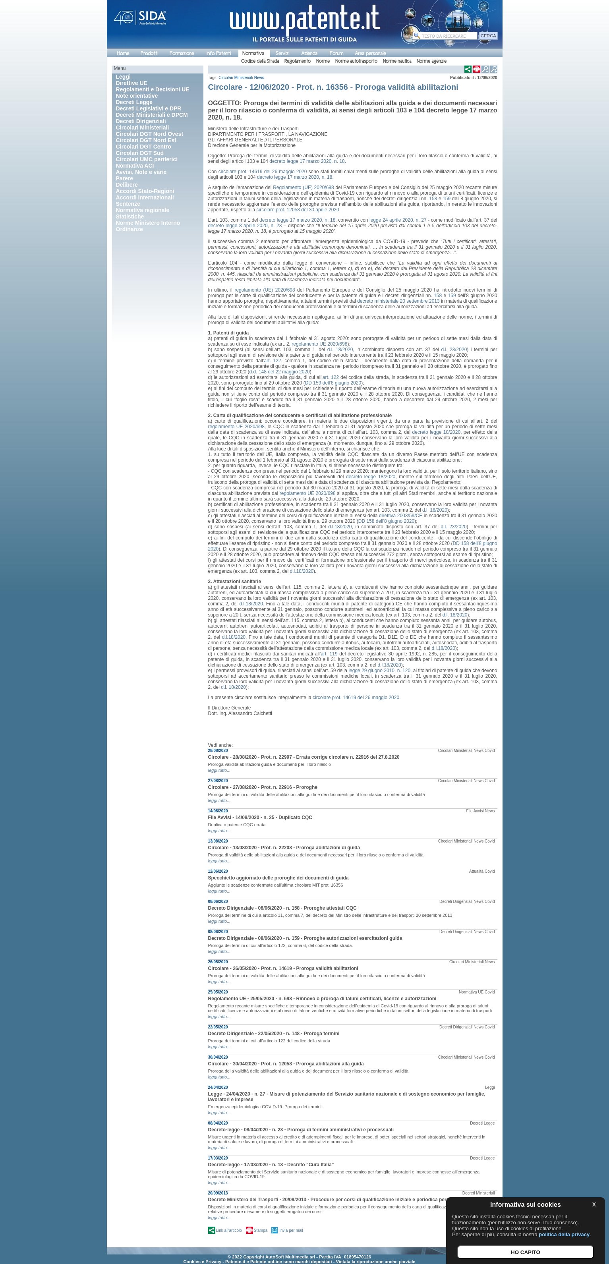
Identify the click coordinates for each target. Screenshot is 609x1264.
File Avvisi (474, 811)
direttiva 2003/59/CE (400, 515)
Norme (323, 61)
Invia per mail (291, 1230)
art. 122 (272, 360)
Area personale (370, 53)
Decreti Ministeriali (478, 1193)
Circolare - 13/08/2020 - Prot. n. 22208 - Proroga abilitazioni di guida (284, 847)
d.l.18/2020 (340, 527)
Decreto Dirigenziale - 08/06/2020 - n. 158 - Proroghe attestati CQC (282, 908)
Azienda (309, 53)
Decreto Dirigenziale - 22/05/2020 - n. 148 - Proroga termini (274, 1033)
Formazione (182, 53)
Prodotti (149, 53)
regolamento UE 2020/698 (319, 344)
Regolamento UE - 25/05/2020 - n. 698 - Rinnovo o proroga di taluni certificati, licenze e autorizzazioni (322, 998)
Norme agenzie (432, 61)
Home (123, 53)
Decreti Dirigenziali (455, 901)
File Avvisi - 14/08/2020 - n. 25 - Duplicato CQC (260, 817)
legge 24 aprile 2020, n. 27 (398, 220)
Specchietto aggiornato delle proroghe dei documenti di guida (278, 878)
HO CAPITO (525, 1252)
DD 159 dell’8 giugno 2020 (333, 383)
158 (433, 198)
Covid (490, 750)
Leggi (490, 1087)
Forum (336, 53)
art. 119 (329, 654)
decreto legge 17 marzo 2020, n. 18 (306, 161)
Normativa (253, 53)
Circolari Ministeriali (235, 77)
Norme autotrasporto (356, 61)
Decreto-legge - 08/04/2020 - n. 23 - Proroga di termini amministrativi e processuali (301, 1130)
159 (446, 198)
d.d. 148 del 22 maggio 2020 (279, 372)
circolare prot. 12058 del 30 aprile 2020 (298, 210)
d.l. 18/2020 (340, 349)
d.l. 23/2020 (454, 349)
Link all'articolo (229, 1230)
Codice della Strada (260, 61)
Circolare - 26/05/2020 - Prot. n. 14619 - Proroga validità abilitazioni (283, 968)
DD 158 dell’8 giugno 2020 (386, 521)
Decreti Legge (482, 1123)
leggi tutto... (219, 770)
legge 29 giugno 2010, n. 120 (379, 670)
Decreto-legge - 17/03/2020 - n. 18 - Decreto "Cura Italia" (271, 1164)
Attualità (476, 871)
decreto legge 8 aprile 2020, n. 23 (245, 225)
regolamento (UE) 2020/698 (264, 290)
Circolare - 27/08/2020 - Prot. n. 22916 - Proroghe (262, 787)
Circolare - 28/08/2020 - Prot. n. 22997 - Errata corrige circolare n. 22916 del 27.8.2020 (304, 757)
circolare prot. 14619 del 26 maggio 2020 (262, 171)
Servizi (282, 53)
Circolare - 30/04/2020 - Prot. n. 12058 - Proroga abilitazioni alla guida (286, 1064)
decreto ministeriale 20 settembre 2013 (398, 301)
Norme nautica (397, 61)
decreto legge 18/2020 (436, 432)
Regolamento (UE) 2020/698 (303, 187)
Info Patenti (219, 53)
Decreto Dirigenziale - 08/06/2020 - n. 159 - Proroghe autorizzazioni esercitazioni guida (305, 938)
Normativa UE (471, 992)
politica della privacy (564, 1234)
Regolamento (297, 61)
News (259, 77)
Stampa (260, 1230)
